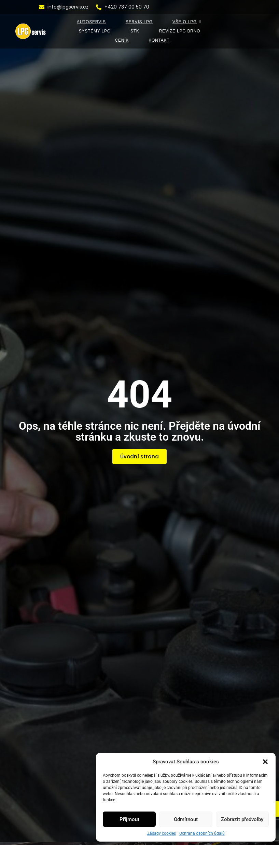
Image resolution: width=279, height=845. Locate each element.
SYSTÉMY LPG (95, 31)
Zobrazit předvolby (242, 819)
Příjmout (129, 819)
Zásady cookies (161, 833)
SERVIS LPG (139, 21)
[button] (265, 761)
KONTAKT (159, 40)
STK (134, 31)
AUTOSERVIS (91, 21)
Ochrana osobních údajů (202, 833)
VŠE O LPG (186, 21)
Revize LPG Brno (179, 31)
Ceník (122, 40)
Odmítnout (186, 819)
